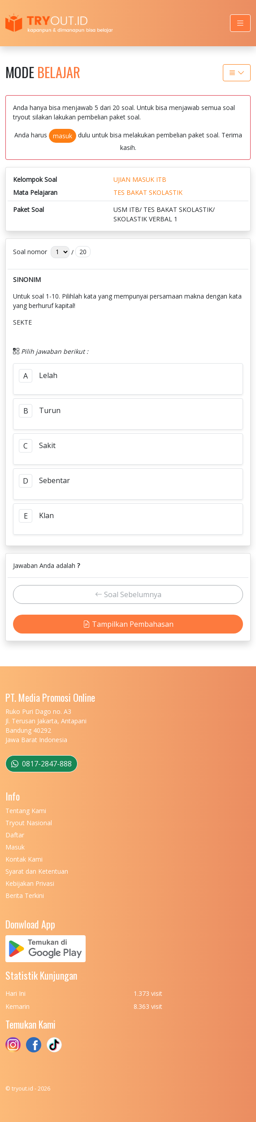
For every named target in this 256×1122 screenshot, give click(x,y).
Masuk (15, 847)
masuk (62, 136)
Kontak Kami (24, 859)
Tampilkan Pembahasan (128, 624)
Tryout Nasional (28, 822)
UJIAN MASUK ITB (139, 179)
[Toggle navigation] (240, 23)
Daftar (14, 835)
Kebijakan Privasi (29, 883)
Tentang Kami (25, 810)
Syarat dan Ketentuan (36, 871)
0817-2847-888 (41, 764)
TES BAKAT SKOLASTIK (147, 192)
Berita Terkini (24, 895)
